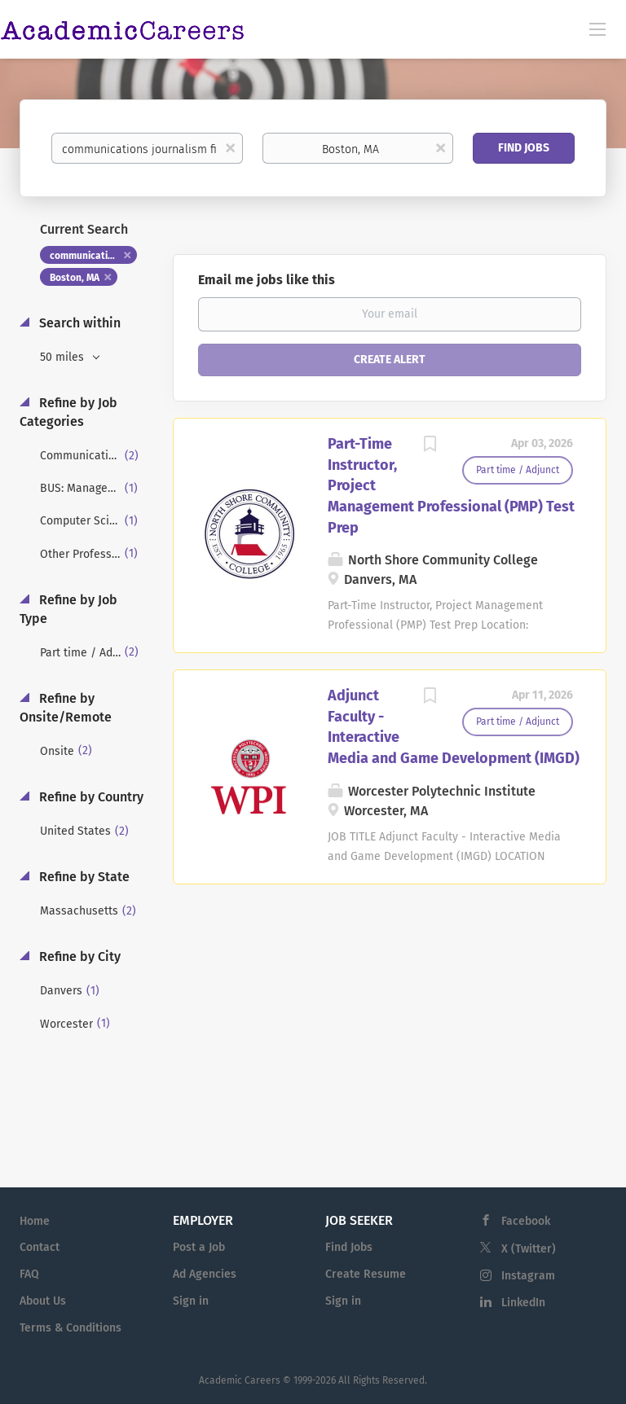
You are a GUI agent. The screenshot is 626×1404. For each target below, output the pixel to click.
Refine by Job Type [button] (68, 609)
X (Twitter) (528, 1249)
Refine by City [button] (78, 956)
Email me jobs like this (266, 279)
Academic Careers (239, 1380)
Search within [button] (78, 323)
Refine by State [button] (83, 876)
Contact (40, 1247)
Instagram (528, 1276)
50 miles (63, 357)
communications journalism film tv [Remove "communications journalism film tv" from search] (93, 255)
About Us (43, 1301)
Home (35, 1221)
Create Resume (365, 1274)
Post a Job (199, 1247)
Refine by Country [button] (89, 797)
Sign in (191, 1301)
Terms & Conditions (70, 1328)
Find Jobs (523, 148)
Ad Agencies (204, 1274)
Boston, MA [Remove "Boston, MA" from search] (74, 277)
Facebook (525, 1221)
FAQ (29, 1274)
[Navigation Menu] (597, 28)
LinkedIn (523, 1303)
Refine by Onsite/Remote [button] (66, 708)
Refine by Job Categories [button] (68, 412)
